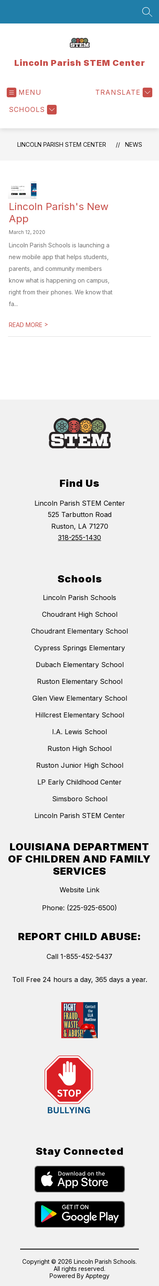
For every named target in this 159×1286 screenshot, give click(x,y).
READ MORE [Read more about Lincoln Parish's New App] (28, 324)
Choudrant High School (79, 614)
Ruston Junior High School (79, 765)
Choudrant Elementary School (79, 631)
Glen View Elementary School (79, 698)
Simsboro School (79, 799)
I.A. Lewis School (79, 731)
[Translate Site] (122, 92)
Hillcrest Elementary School (79, 715)
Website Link (79, 890)
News (133, 144)
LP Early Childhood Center (79, 782)
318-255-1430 (79, 537)
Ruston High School (79, 748)
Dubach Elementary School (80, 664)
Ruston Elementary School (80, 681)
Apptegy (97, 1275)
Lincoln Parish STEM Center (61, 144)
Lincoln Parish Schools (79, 597)
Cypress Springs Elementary (79, 648)
